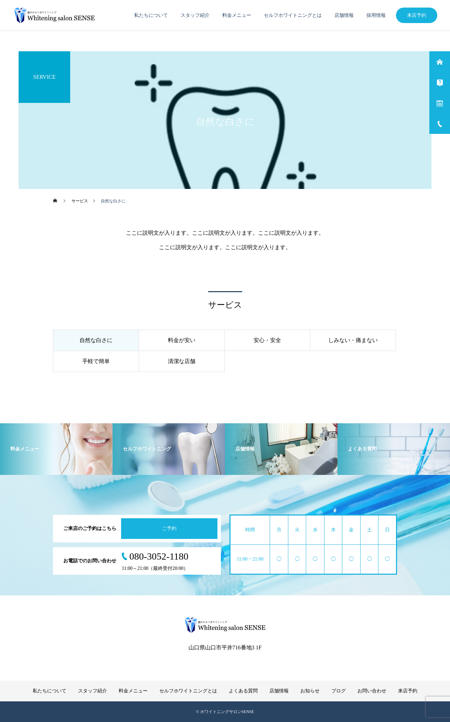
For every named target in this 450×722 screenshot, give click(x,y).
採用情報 (376, 15)
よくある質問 (243, 690)
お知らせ (310, 690)
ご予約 (169, 528)
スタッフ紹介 (195, 15)
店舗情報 (344, 15)
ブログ (338, 690)
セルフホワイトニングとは (293, 15)
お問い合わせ (371, 690)
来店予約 (416, 15)
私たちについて (151, 15)
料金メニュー (236, 15)
